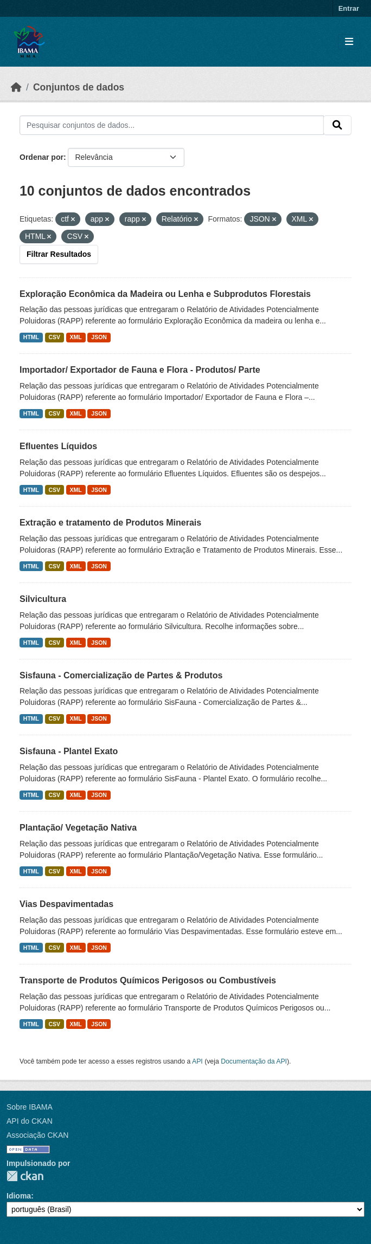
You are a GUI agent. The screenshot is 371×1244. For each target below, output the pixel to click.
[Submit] (337, 125)
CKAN (25, 1176)
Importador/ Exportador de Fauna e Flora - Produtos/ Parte (140, 369)
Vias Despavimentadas (66, 904)
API (197, 1061)
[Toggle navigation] (349, 42)
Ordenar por (41, 157)
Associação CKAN (37, 1135)
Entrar (348, 8)
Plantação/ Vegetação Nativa (78, 827)
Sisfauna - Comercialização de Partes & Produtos (121, 675)
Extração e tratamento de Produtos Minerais (110, 522)
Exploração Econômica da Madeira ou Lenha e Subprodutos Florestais (165, 294)
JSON (99, 337)
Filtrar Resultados (59, 254)
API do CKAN (30, 1121)
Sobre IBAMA (30, 1107)
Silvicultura (43, 599)
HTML (31, 337)
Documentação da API (254, 1061)
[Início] (16, 87)
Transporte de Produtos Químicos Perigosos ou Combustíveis (148, 980)
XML (76, 337)
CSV (55, 337)
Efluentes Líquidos (58, 446)
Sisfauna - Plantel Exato (69, 751)
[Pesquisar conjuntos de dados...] (172, 125)
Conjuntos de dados (78, 87)
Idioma (19, 1195)
